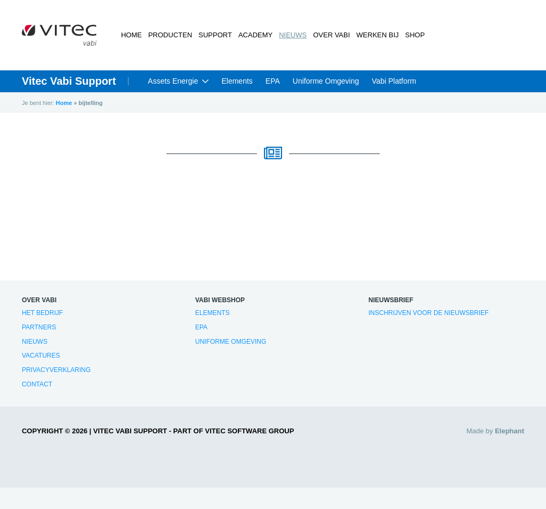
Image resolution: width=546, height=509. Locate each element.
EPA (273, 81)
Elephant (509, 431)
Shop (415, 35)
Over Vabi (331, 35)
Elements (236, 81)
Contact (37, 384)
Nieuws (293, 35)
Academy (255, 35)
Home (131, 35)
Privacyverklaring (56, 370)
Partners (39, 327)
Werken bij (377, 35)
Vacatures (41, 355)
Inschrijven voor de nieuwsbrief (428, 313)
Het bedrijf (42, 313)
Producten (170, 35)
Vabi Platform (394, 81)
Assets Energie (173, 81)
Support (215, 35)
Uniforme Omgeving (326, 81)
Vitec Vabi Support (69, 81)
